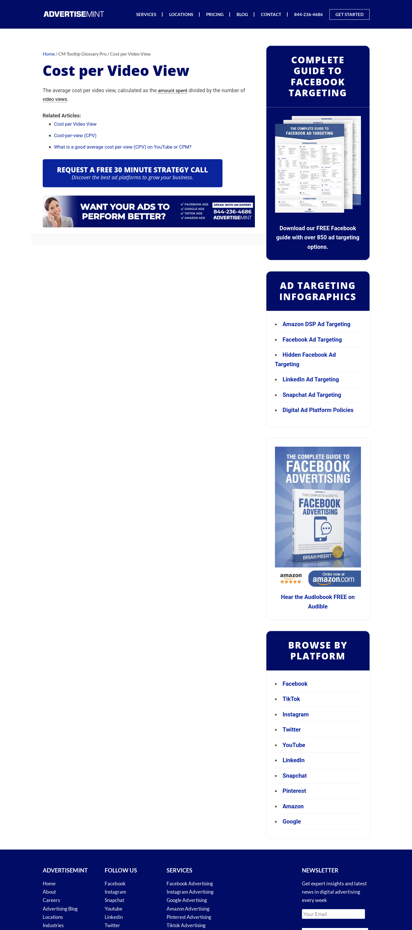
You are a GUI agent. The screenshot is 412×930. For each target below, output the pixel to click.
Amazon (293, 806)
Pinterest (294, 790)
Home (49, 883)
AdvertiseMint (74, 14)
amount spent (174, 90)
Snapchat (295, 775)
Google (292, 821)
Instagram (296, 714)
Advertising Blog (61, 908)
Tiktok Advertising (187, 925)
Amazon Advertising (189, 908)
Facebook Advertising (191, 883)
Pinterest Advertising (190, 917)
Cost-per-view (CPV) (77, 135)
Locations (54, 917)
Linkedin (114, 917)
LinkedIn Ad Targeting (311, 379)
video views (56, 99)
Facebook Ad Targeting (313, 339)
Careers (51, 900)
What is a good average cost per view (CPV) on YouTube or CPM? (128, 146)
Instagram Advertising (191, 891)
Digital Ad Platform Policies (318, 410)
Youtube (114, 908)
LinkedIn (294, 760)
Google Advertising (188, 900)
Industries (54, 925)
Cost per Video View (77, 124)
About (50, 891)
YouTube (294, 745)
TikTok (291, 698)
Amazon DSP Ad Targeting (317, 324)
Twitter (292, 729)
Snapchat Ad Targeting (312, 394)
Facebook (295, 683)
